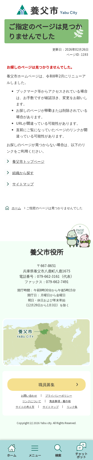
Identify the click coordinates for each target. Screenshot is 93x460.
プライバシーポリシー (58, 395)
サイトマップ (23, 183)
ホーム (16, 208)
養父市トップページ (28, 161)
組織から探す (23, 172)
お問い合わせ (29, 395)
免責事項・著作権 (60, 401)
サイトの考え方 (25, 406)
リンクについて (31, 401)
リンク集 (72, 406)
